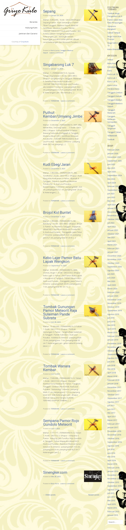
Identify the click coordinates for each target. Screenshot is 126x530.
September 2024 (114, 175)
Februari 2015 (113, 511)
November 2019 (114, 303)
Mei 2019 (111, 325)
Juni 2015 (111, 497)
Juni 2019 (111, 321)
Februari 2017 (113, 424)
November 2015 (114, 478)
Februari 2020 (113, 292)
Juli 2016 (110, 449)
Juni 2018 (111, 365)
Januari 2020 (112, 296)
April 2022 (111, 226)
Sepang (49, 11)
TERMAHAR (55, 101)
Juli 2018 (110, 361)
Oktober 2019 (113, 307)
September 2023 (114, 190)
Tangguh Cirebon (114, 92)
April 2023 (111, 204)
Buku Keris (55, 483)
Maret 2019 (112, 332)
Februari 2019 (113, 336)
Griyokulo (25, 42)
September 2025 (114, 160)
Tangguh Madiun (114, 100)
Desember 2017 (114, 387)
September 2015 (114, 486)
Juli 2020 (110, 274)
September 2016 (114, 442)
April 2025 (111, 171)
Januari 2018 (112, 383)
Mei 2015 (111, 500)
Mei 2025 (111, 168)
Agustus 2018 (113, 358)
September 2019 (114, 310)
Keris (109, 70)
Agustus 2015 (113, 489)
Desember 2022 (114, 212)
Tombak (111, 139)
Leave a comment (56, 53)
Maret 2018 (112, 376)
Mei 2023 (111, 201)
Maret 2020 (112, 288)
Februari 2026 (113, 149)
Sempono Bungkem (111, 27)
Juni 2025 (111, 164)
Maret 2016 (112, 464)
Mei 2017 (111, 413)
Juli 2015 (110, 493)
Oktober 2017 (113, 394)
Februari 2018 (113, 380)
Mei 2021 (111, 237)
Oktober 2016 (113, 438)
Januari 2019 (112, 339)
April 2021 (111, 241)
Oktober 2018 (113, 350)
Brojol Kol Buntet (57, 212)
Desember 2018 (114, 343)
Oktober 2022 (113, 219)
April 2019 (111, 329)
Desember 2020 (114, 255)
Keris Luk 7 (112, 78)
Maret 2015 (112, 508)
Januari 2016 (112, 471)
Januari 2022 (112, 230)
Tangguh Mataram (111, 111)
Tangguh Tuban (114, 132)
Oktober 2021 (113, 234)
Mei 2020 (111, 281)
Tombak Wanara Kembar (56, 368)
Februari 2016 (113, 467)
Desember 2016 (114, 431)
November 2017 (114, 391)
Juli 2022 (110, 223)
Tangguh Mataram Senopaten (112, 119)
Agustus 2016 (113, 445)
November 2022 (114, 215)
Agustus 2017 (113, 402)
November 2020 (114, 259)
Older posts (49, 494)
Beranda (33, 22)
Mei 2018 (111, 369)
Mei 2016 (111, 456)
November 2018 (114, 347)
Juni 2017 (111, 409)
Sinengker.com (55, 472)
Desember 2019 (114, 299)
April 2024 (111, 182)
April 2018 (111, 372)
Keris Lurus (55, 50)
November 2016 (114, 434)
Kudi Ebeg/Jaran (56, 164)
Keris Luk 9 (112, 81)
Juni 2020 (111, 277)
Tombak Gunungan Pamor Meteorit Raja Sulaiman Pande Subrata (60, 312)
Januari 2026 (112, 153)
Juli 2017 (110, 405)
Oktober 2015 (113, 482)
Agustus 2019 (113, 314)
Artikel (110, 59)
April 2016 (111, 460)
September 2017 (114, 398)
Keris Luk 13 (112, 74)
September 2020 (114, 266)
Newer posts (95, 494)
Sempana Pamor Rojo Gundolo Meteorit (61, 423)
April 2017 (111, 416)
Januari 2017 (112, 427)
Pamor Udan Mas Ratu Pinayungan (115, 21)
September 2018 (114, 354)
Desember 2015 (114, 475)
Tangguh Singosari (111, 127)
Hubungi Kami (31, 27)
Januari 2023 (112, 208)
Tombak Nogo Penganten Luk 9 (114, 14)
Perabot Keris (113, 89)
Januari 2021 (112, 252)
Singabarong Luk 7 (58, 64)
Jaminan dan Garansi (28, 33)
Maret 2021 (112, 244)
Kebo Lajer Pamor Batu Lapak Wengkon (62, 260)
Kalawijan (111, 67)
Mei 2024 (111, 179)
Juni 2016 (111, 453)
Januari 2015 (112, 515)
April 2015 (111, 504)
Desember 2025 (114, 157)
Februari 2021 (113, 248)
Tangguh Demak (114, 96)
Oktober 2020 (113, 263)
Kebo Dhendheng (115, 49)
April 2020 (111, 285)
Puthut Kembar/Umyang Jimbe (62, 114)
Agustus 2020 (113, 270)
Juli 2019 (110, 318)
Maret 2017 (112, 420)
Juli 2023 (110, 193)
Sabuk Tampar (113, 32)
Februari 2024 (113, 186)
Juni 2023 (111, 197)
